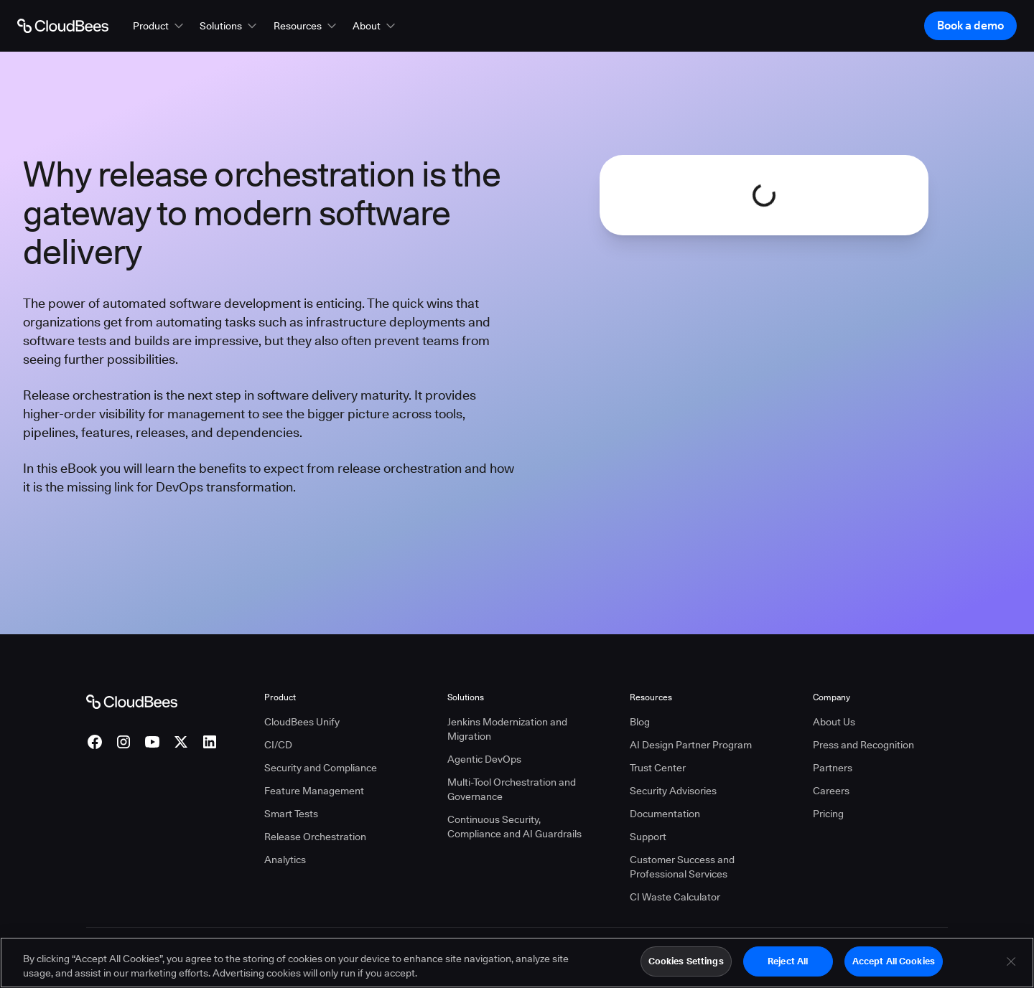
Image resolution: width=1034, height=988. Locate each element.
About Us (834, 722)
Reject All (788, 967)
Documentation (665, 813)
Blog (640, 722)
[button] (159, 26)
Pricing (828, 813)
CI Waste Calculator (675, 897)
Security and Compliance (320, 767)
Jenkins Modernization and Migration (507, 729)
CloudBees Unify (302, 722)
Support (648, 836)
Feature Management (314, 790)
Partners (832, 767)
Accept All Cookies (893, 967)
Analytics (285, 859)
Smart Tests (291, 813)
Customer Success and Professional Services (682, 867)
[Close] (1011, 967)
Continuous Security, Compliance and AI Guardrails (514, 826)
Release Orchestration (315, 836)
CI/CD (278, 745)
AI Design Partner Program (691, 745)
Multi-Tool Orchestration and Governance (511, 789)
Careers (831, 790)
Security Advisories (673, 790)
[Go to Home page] (62, 26)
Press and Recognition (863, 745)
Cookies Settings (686, 967)
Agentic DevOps (484, 759)
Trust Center (658, 767)
